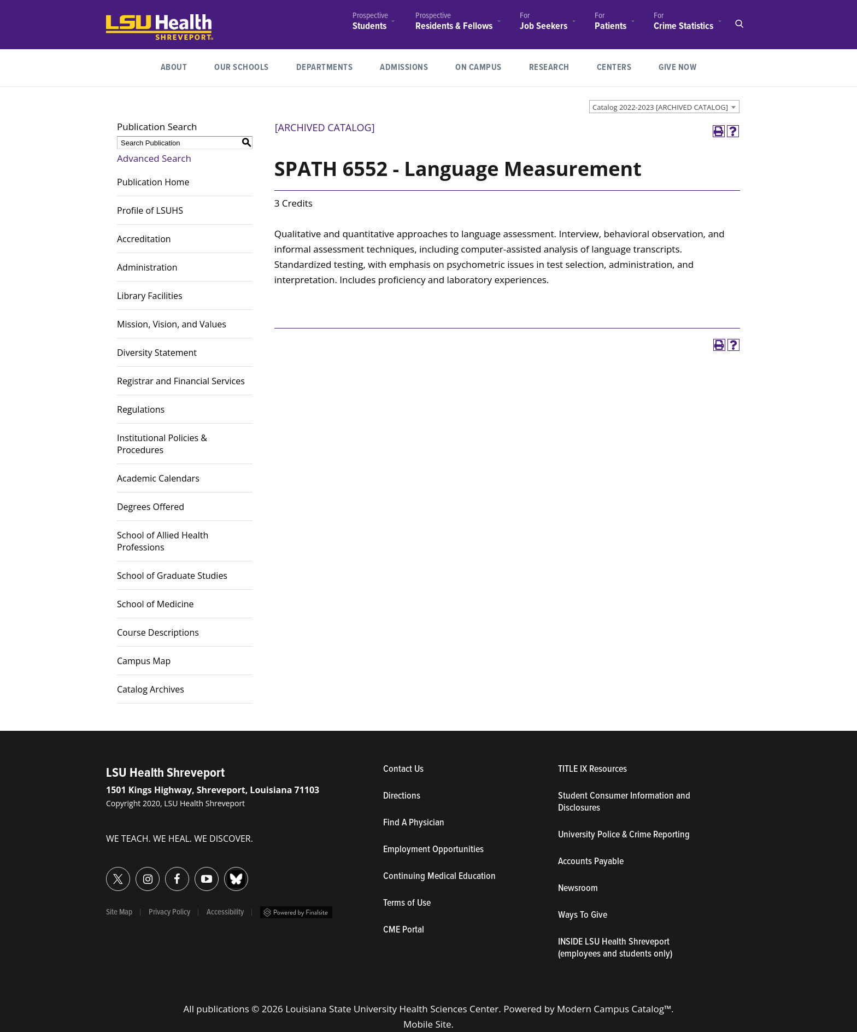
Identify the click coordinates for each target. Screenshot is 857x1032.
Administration (147, 267)
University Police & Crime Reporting (624, 835)
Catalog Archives (150, 689)
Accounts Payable (591, 862)
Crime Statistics (683, 26)
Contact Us (454, 770)
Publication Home (153, 182)
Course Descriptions (158, 632)
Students (369, 26)
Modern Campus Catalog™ (614, 1008)
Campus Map (144, 661)
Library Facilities (150, 296)
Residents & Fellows (453, 26)
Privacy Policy (169, 912)
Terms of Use (407, 904)
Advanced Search (154, 158)
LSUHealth (128, 19)
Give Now (677, 67)
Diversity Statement (157, 353)
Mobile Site (427, 1024)
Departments (324, 67)
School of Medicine (155, 604)
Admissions (404, 67)
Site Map (119, 912)
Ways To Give (582, 916)
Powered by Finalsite (296, 912)
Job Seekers (543, 26)
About (174, 67)
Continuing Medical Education (439, 877)
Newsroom (578, 889)
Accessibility (225, 912)
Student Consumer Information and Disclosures (624, 802)
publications (222, 1008)
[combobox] (664, 106)
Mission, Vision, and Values (171, 324)
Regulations (141, 409)
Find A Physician (413, 823)
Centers (614, 67)
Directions (401, 796)
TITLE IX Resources (592, 770)
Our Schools (241, 67)
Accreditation (144, 239)
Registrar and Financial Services (181, 381)
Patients (610, 26)
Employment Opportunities (433, 850)
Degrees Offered (150, 507)
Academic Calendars (158, 478)
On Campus (478, 67)
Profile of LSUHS (150, 210)
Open (739, 24)
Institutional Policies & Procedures (162, 444)
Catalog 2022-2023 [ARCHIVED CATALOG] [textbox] (660, 107)
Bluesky (224, 872)
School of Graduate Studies (172, 576)
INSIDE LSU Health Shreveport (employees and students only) (615, 948)
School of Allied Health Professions (162, 541)
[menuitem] (370, 22)
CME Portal (454, 930)
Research (556, 66)
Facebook (165, 872)
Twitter (106, 872)
